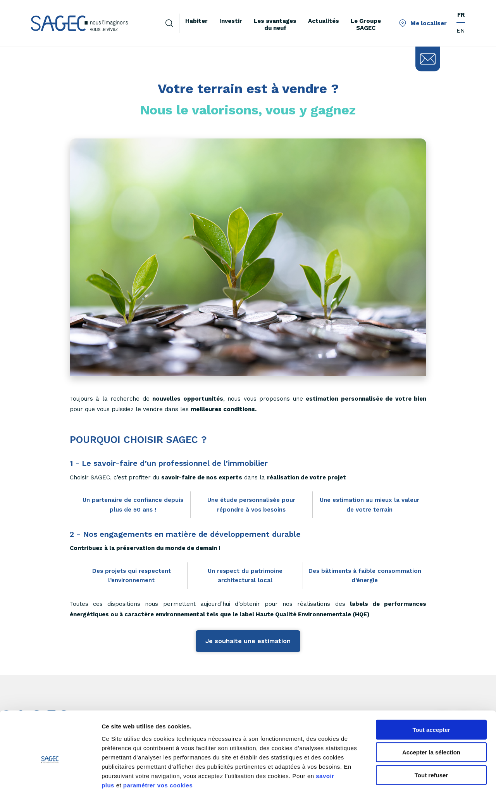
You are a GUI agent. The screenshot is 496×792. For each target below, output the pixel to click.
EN (460, 30)
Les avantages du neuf (275, 24)
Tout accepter (431, 690)
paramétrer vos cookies (158, 745)
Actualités (323, 20)
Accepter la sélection (431, 712)
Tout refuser (431, 735)
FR (461, 14)
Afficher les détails (427, 776)
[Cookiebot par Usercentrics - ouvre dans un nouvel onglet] (50, 777)
